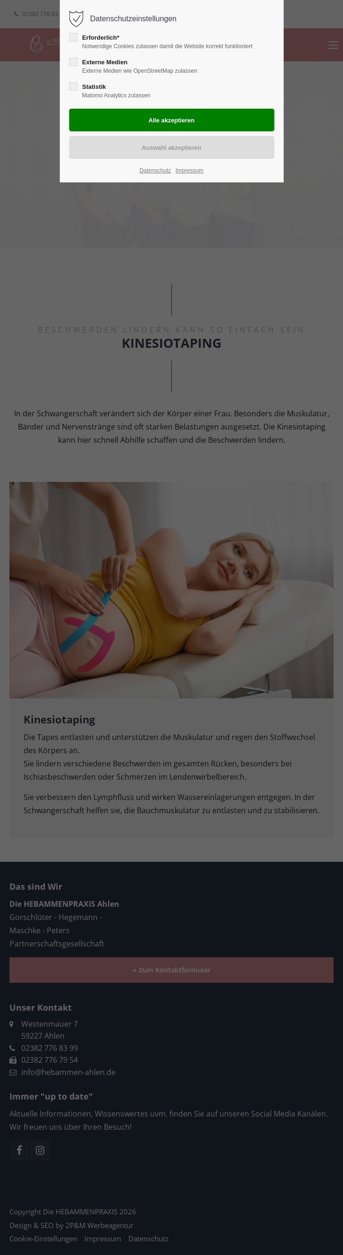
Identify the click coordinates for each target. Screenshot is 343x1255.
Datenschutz (155, 170)
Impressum (189, 170)
